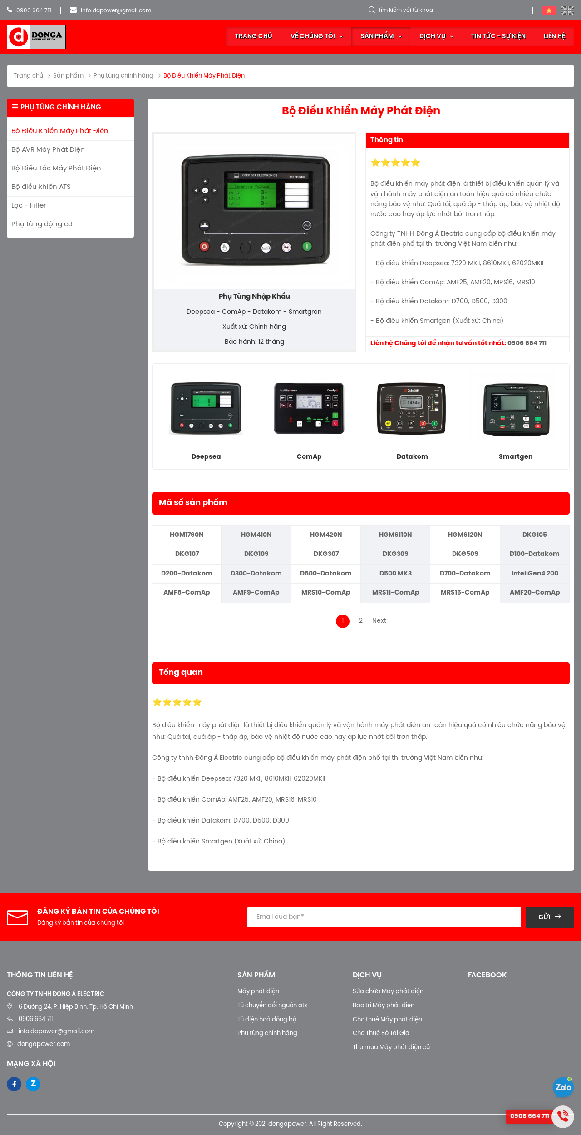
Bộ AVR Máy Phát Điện (48, 150)
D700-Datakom (465, 573)
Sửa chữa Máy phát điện (388, 992)
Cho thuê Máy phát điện (387, 1020)
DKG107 (187, 554)
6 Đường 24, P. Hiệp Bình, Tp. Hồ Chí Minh (76, 1007)
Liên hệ (554, 36)
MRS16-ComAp (465, 593)
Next (379, 621)
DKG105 (534, 535)
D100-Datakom (535, 554)
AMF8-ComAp (186, 593)
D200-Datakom (186, 573)
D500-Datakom (326, 573)
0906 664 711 (29, 10)
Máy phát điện (258, 992)
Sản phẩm (377, 36)
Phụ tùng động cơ (42, 224)
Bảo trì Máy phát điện (383, 1006)
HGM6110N (395, 535)
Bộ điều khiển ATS (41, 187)
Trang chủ (253, 36)
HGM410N (256, 535)
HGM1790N (187, 535)
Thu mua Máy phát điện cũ (391, 1048)
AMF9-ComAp (256, 593)
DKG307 (326, 554)
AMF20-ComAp (535, 593)
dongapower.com (43, 1044)
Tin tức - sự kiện (498, 36)
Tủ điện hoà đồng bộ (266, 1020)
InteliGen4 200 (535, 573)
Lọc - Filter (28, 205)
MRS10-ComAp (325, 593)
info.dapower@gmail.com (110, 10)
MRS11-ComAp (395, 593)
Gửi (544, 917)
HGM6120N (465, 535)
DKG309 (396, 554)
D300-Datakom (256, 573)
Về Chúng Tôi (312, 36)
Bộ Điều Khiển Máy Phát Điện (59, 131)
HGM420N (326, 535)
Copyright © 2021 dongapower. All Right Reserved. (290, 1124)
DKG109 (256, 554)
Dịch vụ (432, 36)
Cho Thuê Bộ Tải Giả (381, 1033)
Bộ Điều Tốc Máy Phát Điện (56, 168)
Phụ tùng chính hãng (267, 1033)
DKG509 (465, 554)
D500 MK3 (395, 573)
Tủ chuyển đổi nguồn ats (272, 1006)
